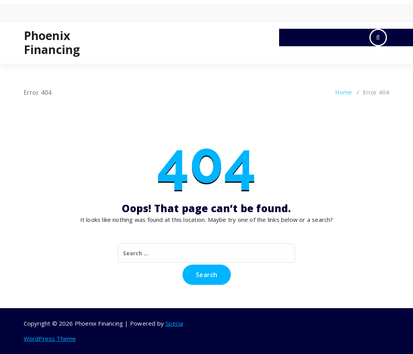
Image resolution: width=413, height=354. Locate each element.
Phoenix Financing (52, 43)
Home (343, 92)
